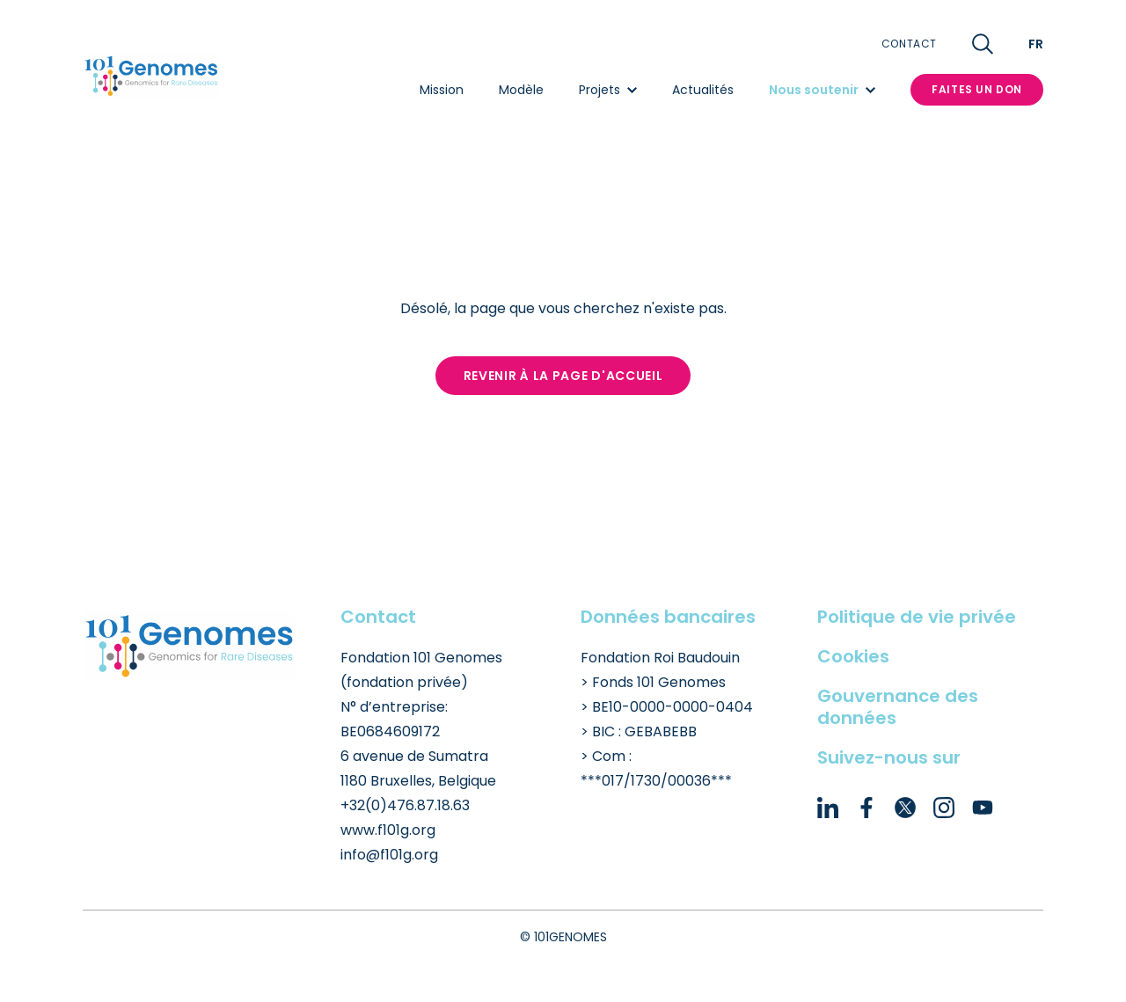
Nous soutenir (822, 90)
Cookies (853, 656)
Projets (608, 90)
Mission (442, 90)
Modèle (521, 90)
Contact (909, 44)
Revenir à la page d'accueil (563, 375)
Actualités (703, 90)
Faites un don (977, 89)
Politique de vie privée (916, 616)
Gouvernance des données (897, 707)
